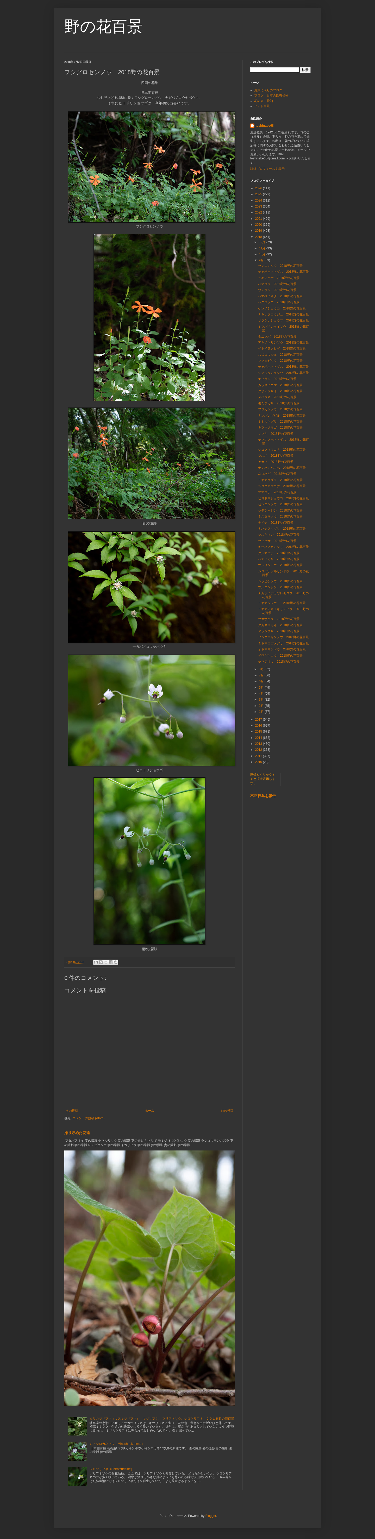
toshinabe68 (264, 125)
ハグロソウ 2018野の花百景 (278, 302)
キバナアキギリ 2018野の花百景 (282, 529)
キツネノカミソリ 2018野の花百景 (283, 547)
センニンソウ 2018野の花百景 (280, 266)
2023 (259, 206)
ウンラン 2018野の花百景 (277, 290)
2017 (259, 719)
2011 (259, 756)
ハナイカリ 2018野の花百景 (278, 559)
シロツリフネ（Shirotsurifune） (112, 1469)
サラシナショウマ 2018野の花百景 (283, 320)
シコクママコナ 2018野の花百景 (282, 449)
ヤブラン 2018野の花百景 (278, 379)
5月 (262, 687)
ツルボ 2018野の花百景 (275, 455)
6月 (262, 681)
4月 (262, 693)
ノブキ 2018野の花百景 (275, 434)
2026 (259, 188)
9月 (262, 260)
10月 (262, 254)
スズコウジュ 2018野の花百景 (280, 355)
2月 (262, 706)
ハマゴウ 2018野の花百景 (277, 284)
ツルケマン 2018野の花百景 (278, 534)
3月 (262, 699)
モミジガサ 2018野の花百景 (278, 403)
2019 (259, 230)
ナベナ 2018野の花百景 (275, 523)
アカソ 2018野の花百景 (275, 462)
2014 (259, 738)
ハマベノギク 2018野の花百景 (280, 296)
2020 (259, 225)
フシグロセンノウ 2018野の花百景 (283, 637)
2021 (259, 219)
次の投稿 (72, 1111)
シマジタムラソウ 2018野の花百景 (283, 373)
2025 (259, 194)
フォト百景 (262, 106)
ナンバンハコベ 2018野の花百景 (282, 468)
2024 (259, 200)
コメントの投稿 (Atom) (88, 1118)
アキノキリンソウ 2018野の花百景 (283, 342)
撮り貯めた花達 (77, 1133)
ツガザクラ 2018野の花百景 (278, 619)
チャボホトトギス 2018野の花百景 (283, 272)
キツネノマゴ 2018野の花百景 (280, 427)
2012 (259, 750)
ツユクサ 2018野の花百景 (277, 541)
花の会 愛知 (263, 101)
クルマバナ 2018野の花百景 (278, 553)
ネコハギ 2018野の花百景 (277, 474)
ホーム (149, 1111)
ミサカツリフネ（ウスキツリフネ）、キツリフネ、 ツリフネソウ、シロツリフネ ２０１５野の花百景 (162, 1418)
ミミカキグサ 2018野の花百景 (280, 421)
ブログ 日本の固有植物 (271, 95)
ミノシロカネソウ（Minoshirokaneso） (117, 1444)
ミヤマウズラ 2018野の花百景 (280, 480)
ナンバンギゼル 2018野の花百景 (282, 415)
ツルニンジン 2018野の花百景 (280, 587)
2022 (259, 212)
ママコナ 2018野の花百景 (277, 492)
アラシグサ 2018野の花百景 (278, 631)
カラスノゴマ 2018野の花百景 (280, 385)
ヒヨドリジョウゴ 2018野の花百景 (283, 498)
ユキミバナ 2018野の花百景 (278, 278)
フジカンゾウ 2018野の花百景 (280, 409)
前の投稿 (227, 1111)
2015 (259, 731)
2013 (259, 744)
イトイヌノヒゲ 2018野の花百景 (282, 348)
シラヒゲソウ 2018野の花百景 (280, 581)
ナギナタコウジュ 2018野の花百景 (283, 314)
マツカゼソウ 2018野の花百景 (280, 361)
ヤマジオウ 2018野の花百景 (278, 661)
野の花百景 (103, 26)
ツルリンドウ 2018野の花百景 (280, 565)
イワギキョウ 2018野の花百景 (280, 655)
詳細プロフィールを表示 (267, 169)
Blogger (210, 1516)
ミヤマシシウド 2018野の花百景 (282, 603)
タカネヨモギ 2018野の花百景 (280, 625)
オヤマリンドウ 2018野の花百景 (282, 649)
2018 (259, 237)
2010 (259, 762)
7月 (262, 675)
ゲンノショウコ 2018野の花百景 (282, 308)
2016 (259, 725)
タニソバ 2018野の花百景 (277, 336)
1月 (262, 712)
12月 (262, 242)
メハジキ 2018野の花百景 (277, 397)
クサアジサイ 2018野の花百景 (280, 391)
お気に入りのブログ (268, 90)
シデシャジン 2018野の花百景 (280, 510)
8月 (262, 669)
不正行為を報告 (263, 796)
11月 (262, 248)
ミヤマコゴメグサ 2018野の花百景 (283, 643)
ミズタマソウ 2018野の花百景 (280, 516)
